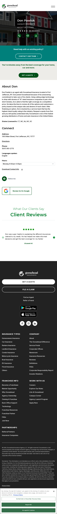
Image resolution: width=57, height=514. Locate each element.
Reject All (28, 504)
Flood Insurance (8, 367)
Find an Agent (28, 297)
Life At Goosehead (36, 392)
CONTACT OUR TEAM (28, 56)
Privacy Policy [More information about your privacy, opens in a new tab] (18, 495)
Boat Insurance (7, 360)
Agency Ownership (9, 396)
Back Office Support (9, 403)
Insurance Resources (37, 356)
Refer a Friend (28, 300)
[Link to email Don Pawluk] (28, 36)
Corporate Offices (36, 349)
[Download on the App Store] (28, 314)
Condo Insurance (8, 353)
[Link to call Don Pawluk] (19, 36)
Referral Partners (8, 432)
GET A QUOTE (28, 75)
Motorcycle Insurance (10, 356)
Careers (32, 385)
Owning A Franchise (9, 399)
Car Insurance (7, 342)
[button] (53, 6)
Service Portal (34, 345)
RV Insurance (7, 363)
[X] (28, 323)
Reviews (32, 360)
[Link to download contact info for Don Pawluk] (36, 36)
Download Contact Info (10, 169)
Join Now (5, 421)
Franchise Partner (8, 414)
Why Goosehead (8, 392)
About (31, 338)
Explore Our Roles (36, 389)
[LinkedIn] (35, 323)
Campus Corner (35, 396)
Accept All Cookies (28, 510)
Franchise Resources (10, 410)
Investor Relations (36, 374)
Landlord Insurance (9, 349)
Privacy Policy (6, 485)
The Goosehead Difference (39, 342)
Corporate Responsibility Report (41, 370)
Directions (6, 141)
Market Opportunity (9, 389)
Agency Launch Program (38, 399)
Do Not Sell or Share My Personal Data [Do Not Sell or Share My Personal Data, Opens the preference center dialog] (28, 499)
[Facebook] (9, 178)
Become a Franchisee (10, 385)
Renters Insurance (8, 345)
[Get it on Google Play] (28, 307)
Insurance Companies (10, 435)
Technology (6, 406)
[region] (28, 501)
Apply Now (33, 403)
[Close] (54, 491)
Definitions (33, 363)
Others (4, 370)
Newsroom (33, 353)
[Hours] (28, 164)
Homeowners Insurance (11, 338)
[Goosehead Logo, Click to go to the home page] (10, 6)
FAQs (31, 367)
